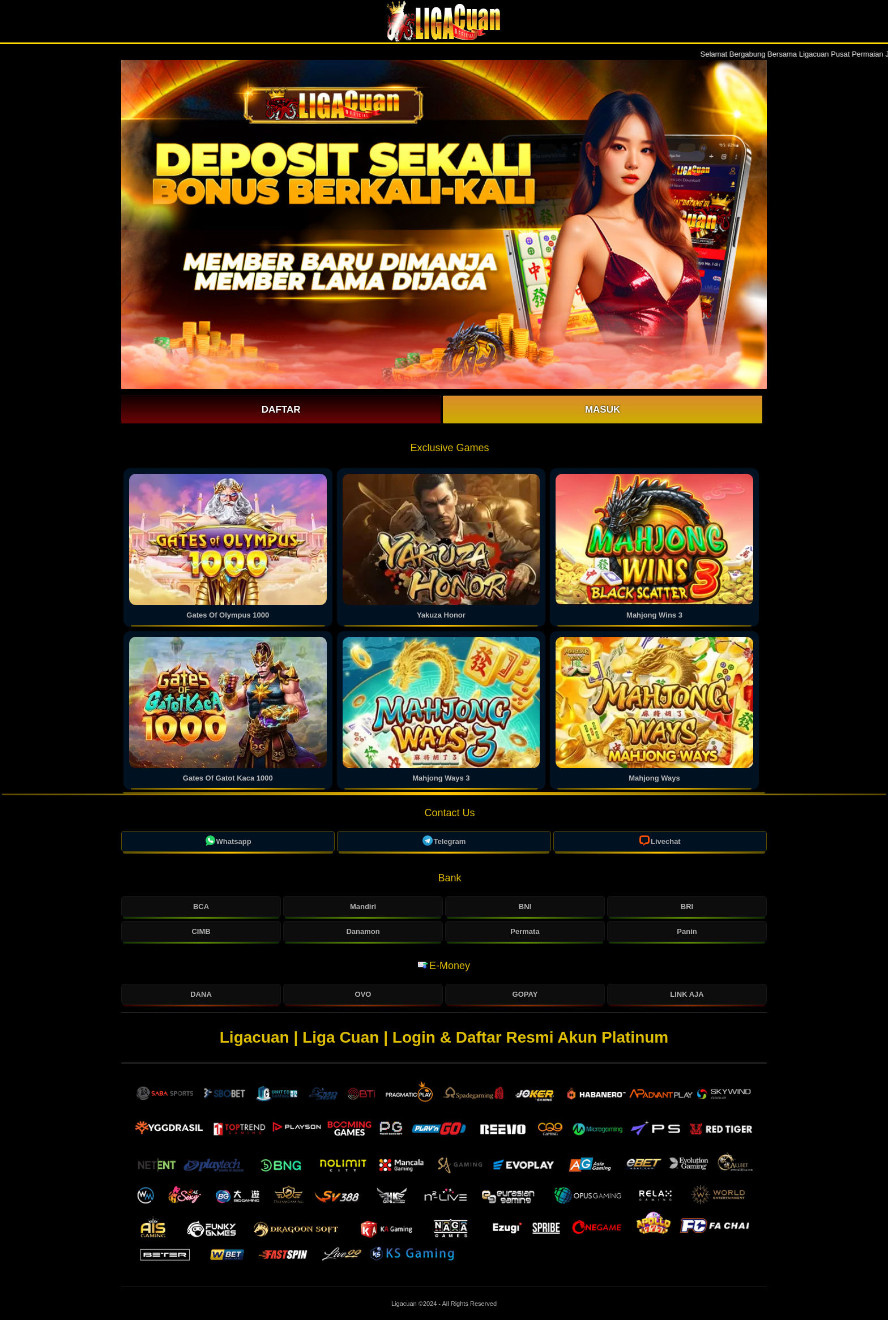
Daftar (281, 409)
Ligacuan (405, 1303)
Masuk (602, 409)
